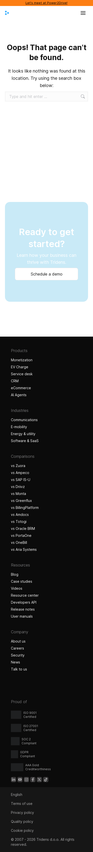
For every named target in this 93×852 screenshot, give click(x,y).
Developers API (23, 602)
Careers (17, 648)
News (15, 662)
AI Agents (19, 395)
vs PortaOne (21, 535)
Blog (14, 574)
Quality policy (22, 821)
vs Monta (18, 493)
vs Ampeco (20, 473)
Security (18, 655)
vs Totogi (19, 521)
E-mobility (19, 427)
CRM (15, 381)
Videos (16, 588)
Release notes (23, 609)
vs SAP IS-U (20, 479)
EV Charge (19, 367)
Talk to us (19, 669)
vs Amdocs (20, 514)
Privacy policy (22, 812)
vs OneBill (19, 542)
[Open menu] (83, 13)
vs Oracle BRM (23, 528)
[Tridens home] (7, 13)
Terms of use (21, 803)
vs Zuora (18, 466)
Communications (24, 420)
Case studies (22, 581)
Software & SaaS (25, 441)
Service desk (22, 374)
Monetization (21, 360)
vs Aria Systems (24, 549)
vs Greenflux (21, 500)
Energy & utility (23, 434)
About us (18, 641)
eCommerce (21, 388)
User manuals (22, 616)
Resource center (25, 595)
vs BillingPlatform (25, 507)
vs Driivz (18, 486)
